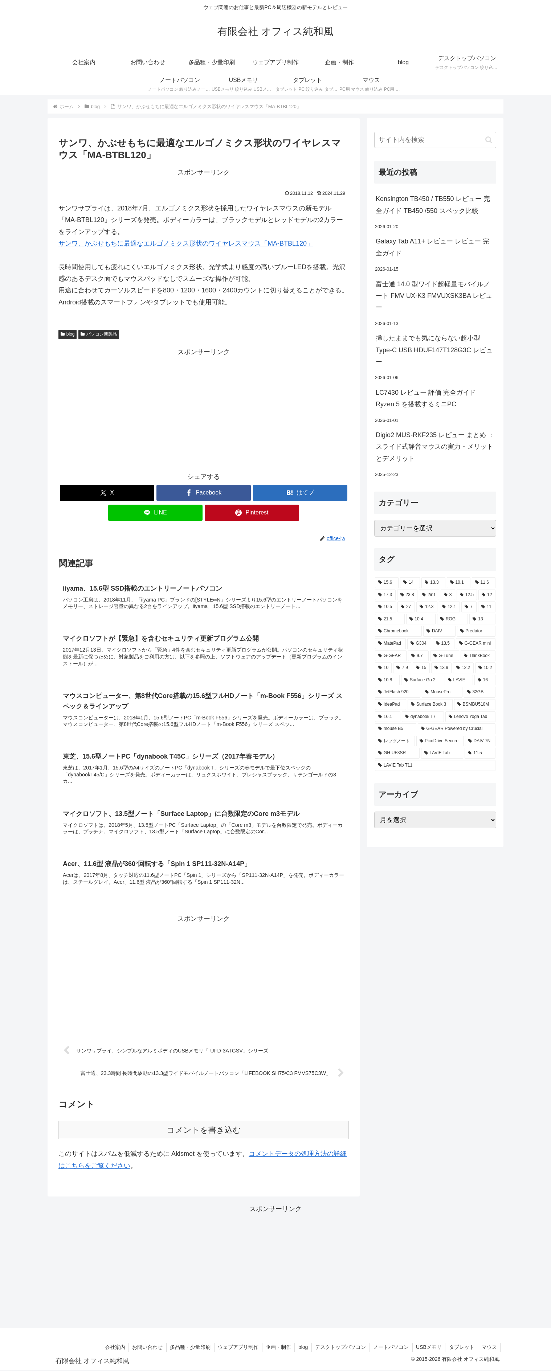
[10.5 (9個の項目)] (385, 607)
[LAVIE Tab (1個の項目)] (442, 753)
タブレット (461, 1348)
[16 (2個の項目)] (484, 680)
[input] (435, 140)
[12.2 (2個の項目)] (463, 667)
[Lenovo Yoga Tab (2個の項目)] (470, 716)
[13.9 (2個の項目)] (441, 667)
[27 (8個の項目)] (406, 607)
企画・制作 (276, 1348)
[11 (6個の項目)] (486, 607)
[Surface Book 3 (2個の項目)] (430, 704)
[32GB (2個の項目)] (479, 692)
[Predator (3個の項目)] (476, 631)
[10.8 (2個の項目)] (387, 680)
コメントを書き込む (204, 1131)
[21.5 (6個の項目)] (390, 619)
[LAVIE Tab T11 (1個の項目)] (435, 765)
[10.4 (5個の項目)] (421, 619)
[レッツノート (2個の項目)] (395, 741)
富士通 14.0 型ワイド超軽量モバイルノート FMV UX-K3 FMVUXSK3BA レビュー (434, 295)
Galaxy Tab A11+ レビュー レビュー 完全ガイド (432, 247)
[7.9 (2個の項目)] (402, 667)
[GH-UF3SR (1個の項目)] (397, 753)
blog (67, 334)
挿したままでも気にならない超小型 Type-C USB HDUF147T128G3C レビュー (434, 349)
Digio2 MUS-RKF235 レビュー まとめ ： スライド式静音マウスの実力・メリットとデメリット (435, 446)
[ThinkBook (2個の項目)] (478, 655)
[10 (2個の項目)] (383, 667)
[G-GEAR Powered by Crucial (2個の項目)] (456, 728)
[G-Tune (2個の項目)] (444, 655)
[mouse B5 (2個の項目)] (395, 728)
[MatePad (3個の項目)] (390, 643)
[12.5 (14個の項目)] (467, 595)
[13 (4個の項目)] (482, 619)
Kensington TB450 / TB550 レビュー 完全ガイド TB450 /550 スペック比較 (433, 204)
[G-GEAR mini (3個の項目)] (475, 643)
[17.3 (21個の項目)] (385, 595)
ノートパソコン (389, 1348)
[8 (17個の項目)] (448, 595)
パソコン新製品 (99, 334)
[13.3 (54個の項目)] (433, 582)
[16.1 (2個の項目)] (387, 716)
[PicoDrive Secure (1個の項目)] (440, 741)
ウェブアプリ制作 (235, 1348)
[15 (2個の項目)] (421, 667)
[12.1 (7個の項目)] (449, 607)
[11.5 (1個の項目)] (480, 753)
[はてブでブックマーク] (300, 493)
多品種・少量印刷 (187, 1348)
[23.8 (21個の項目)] (407, 595)
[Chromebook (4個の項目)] (398, 631)
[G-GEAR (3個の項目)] (391, 655)
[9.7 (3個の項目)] (418, 655)
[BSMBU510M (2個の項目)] (474, 704)
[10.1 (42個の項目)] (458, 582)
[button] (488, 140)
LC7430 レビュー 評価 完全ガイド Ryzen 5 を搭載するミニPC (426, 398)
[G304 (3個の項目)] (419, 643)
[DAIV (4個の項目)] (439, 631)
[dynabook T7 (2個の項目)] (423, 716)
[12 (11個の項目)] (486, 595)
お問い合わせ (143, 1348)
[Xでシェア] (107, 493)
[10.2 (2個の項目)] (485, 667)
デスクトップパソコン (338, 1348)
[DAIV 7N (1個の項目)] (480, 741)
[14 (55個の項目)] (410, 582)
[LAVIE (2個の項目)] (459, 680)
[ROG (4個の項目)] (452, 619)
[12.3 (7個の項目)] (426, 607)
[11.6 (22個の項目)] (483, 582)
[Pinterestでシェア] (252, 513)
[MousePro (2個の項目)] (442, 692)
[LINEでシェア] (155, 513)
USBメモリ (428, 1348)
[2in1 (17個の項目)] (429, 595)
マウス (489, 1348)
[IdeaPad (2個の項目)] (390, 704)
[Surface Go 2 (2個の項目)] (422, 680)
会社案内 (111, 1348)
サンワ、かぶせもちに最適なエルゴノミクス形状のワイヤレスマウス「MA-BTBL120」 (185, 243)
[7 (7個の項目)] (468, 607)
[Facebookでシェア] (203, 493)
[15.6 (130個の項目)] (387, 582)
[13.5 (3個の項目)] (443, 643)
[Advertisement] (203, 408)
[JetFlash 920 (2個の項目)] (397, 692)
